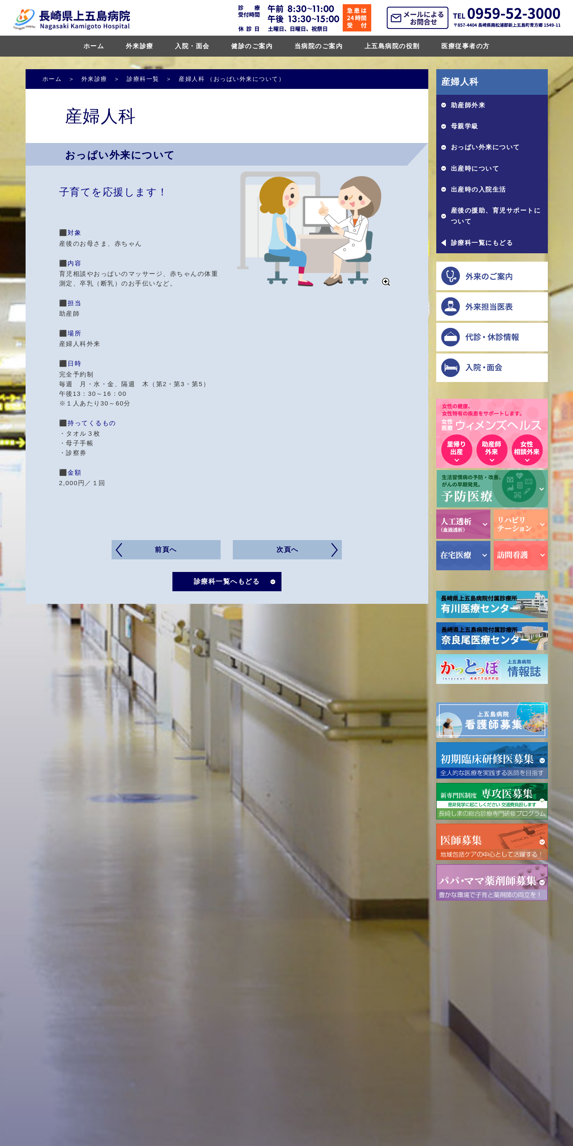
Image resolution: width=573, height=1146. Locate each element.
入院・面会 (192, 45)
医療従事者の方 (465, 45)
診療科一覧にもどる (482, 242)
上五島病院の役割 (392, 45)
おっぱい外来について (485, 147)
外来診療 (140, 45)
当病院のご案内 (318, 45)
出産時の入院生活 (478, 189)
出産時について (475, 168)
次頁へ (287, 549)
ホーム (93, 45)
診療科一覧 (143, 78)
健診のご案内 (252, 45)
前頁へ (166, 549)
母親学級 (465, 126)
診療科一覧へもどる (227, 581)
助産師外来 (468, 105)
